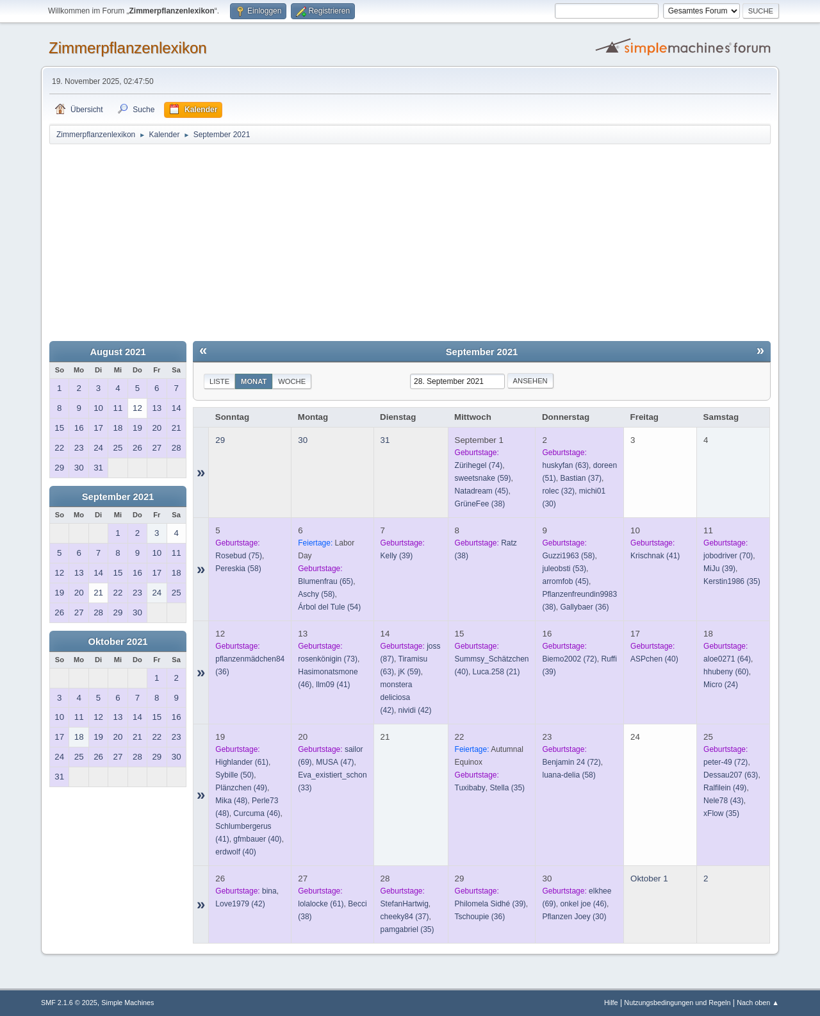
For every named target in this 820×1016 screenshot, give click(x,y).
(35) (731, 581)
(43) (723, 800)
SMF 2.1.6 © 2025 (69, 1002)
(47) (335, 762)
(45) (482, 491)
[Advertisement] (410, 241)
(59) (483, 478)
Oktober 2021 (118, 642)
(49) (241, 787)
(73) (327, 658)
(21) (496, 671)
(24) (720, 684)
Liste (219, 381)
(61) (241, 762)
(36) (584, 607)
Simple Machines (127, 1002)
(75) (238, 555)
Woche (292, 381)
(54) (329, 607)
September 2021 (118, 497)
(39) (397, 555)
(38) (480, 503)
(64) (727, 658)
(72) (569, 658)
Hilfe (611, 1002)
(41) (655, 555)
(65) (325, 581)
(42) (415, 710)
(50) (234, 774)
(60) (726, 671)
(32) (558, 491)
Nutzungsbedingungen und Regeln (677, 1002)
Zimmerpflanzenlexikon (128, 47)
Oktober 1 (649, 878)
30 (303, 440)
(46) (256, 813)
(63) (565, 465)
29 (220, 440)
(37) (581, 478)
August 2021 (117, 352)
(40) (654, 658)
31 (385, 440)
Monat (253, 381)
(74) (479, 465)
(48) (231, 800)
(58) (238, 568)
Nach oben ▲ (758, 1002)
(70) (728, 555)
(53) (564, 568)
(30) (574, 916)
